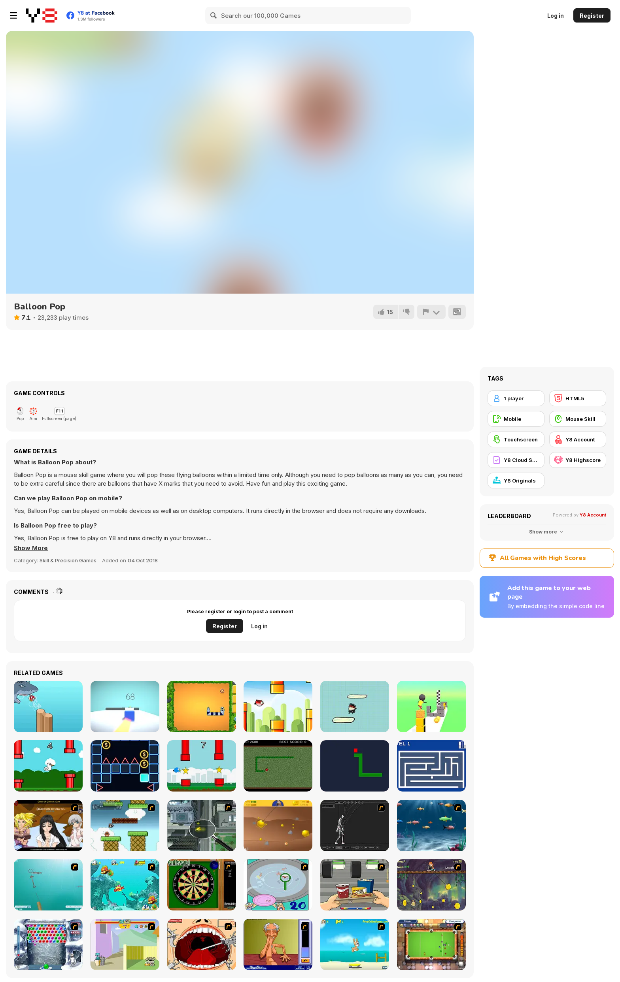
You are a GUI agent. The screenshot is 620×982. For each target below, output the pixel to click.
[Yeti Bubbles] (48, 944)
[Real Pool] (431, 944)
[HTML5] (577, 398)
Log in (555, 15)
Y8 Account (593, 515)
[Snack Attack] (354, 884)
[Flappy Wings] (278, 706)
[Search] (214, 15)
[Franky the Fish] (431, 825)
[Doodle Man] (354, 706)
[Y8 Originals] (516, 480)
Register (592, 15)
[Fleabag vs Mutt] (125, 944)
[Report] (431, 312)
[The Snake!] (278, 766)
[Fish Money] (431, 884)
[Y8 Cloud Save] (516, 460)
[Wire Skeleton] (354, 825)
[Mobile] (516, 419)
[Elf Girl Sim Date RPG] (48, 825)
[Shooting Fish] (48, 884)
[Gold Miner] (278, 825)
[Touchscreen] (516, 439)
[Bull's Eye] (201, 884)
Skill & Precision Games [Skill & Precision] (68, 560)
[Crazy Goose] (48, 766)
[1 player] (516, 398)
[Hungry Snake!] (354, 766)
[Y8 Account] (577, 439)
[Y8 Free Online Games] (41, 15)
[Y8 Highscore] (577, 460)
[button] (31, 548)
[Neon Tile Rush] (125, 766)
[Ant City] (201, 825)
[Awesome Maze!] (431, 766)
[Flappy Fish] (48, 706)
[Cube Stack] (431, 706)
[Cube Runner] (125, 706)
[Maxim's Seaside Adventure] (354, 944)
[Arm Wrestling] (278, 944)
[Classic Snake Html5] (201, 706)
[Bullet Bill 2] (125, 825)
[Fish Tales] (125, 884)
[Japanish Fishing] (278, 884)
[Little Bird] (201, 766)
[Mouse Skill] (577, 419)
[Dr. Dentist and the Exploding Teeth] (201, 944)
